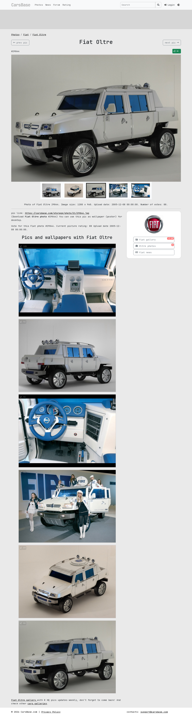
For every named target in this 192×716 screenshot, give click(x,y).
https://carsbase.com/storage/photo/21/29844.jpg (57, 213)
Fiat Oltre (39, 34)
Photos (39, 4)
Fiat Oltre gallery (24, 700)
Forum (56, 4)
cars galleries (37, 703)
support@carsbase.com (154, 711)
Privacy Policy (51, 711)
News (48, 4)
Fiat (26, 34)
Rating (66, 4)
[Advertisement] (96, 19)
